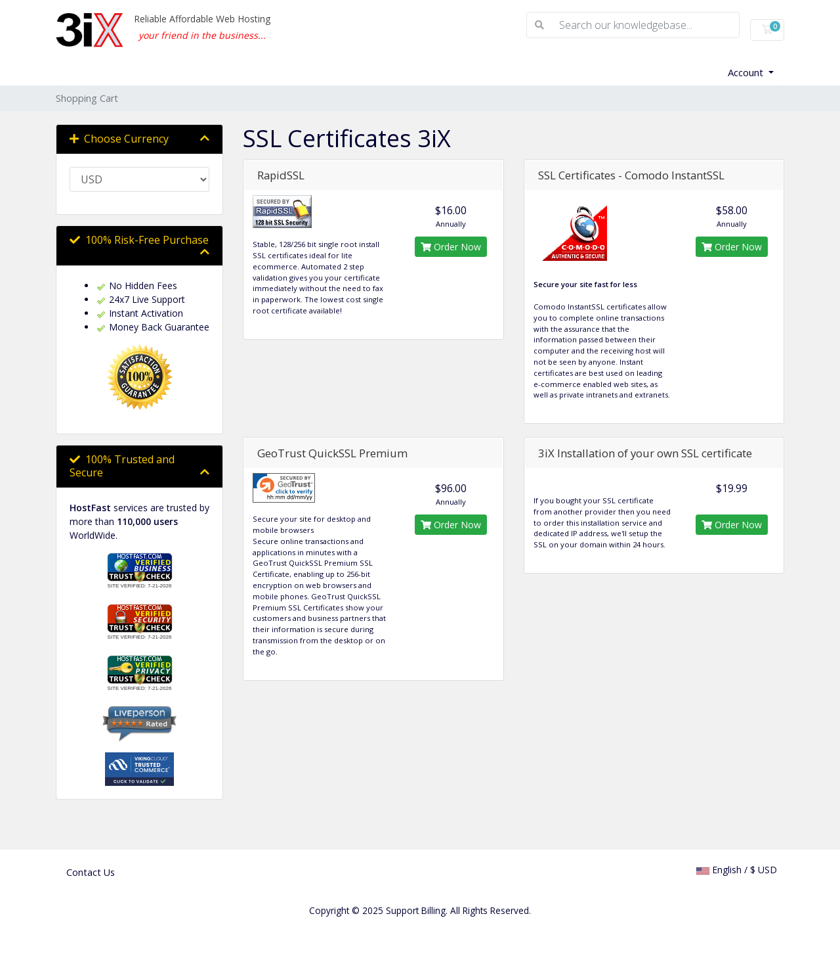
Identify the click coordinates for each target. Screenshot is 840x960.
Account (747, 72)
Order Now (451, 246)
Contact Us (90, 872)
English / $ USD (736, 869)
